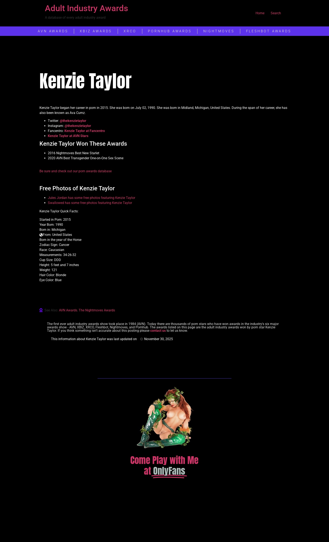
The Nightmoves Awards (97, 310)
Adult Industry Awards (86, 8)
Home (260, 13)
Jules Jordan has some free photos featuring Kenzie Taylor (91, 198)
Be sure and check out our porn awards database (75, 171)
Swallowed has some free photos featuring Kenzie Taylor (90, 203)
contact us (158, 331)
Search (276, 13)
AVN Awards (68, 310)
